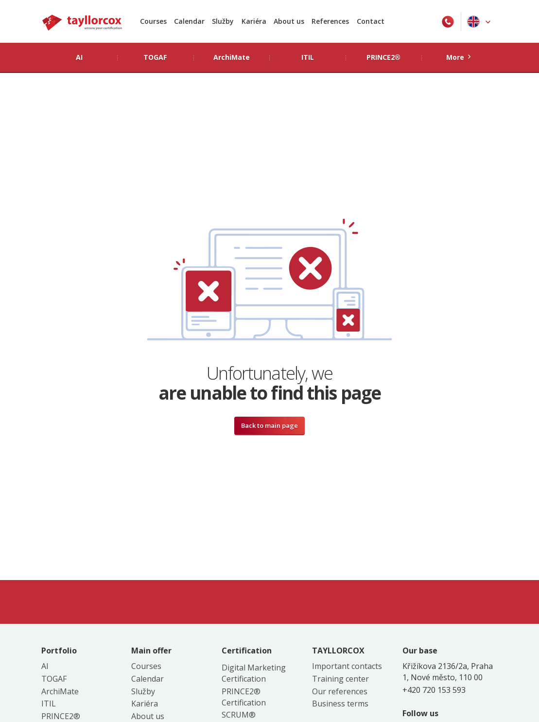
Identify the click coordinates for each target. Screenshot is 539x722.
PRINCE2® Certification (244, 697)
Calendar (189, 21)
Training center (340, 678)
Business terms (340, 703)
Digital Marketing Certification (254, 673)
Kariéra (254, 21)
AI (45, 666)
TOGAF (54, 678)
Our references (339, 691)
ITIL (48, 703)
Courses (153, 21)
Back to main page (269, 425)
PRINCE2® (60, 716)
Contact (370, 21)
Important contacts (347, 666)
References (330, 21)
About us (289, 21)
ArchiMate (60, 691)
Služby (223, 21)
